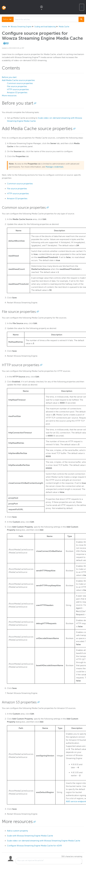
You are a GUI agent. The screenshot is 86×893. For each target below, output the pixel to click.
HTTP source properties (18, 89)
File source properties (17, 86)
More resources (9, 95)
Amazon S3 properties (17, 92)
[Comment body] (49, 861)
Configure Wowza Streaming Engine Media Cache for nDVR (34, 846)
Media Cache (64, 27)
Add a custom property (17, 831)
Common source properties (20, 83)
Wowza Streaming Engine (21, 27)
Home (4, 27)
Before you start (9, 77)
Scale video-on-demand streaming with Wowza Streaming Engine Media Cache (43, 841)
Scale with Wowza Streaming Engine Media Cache (30, 836)
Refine (7, 19)
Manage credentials (54, 167)
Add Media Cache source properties (18, 80)
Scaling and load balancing (45, 27)
